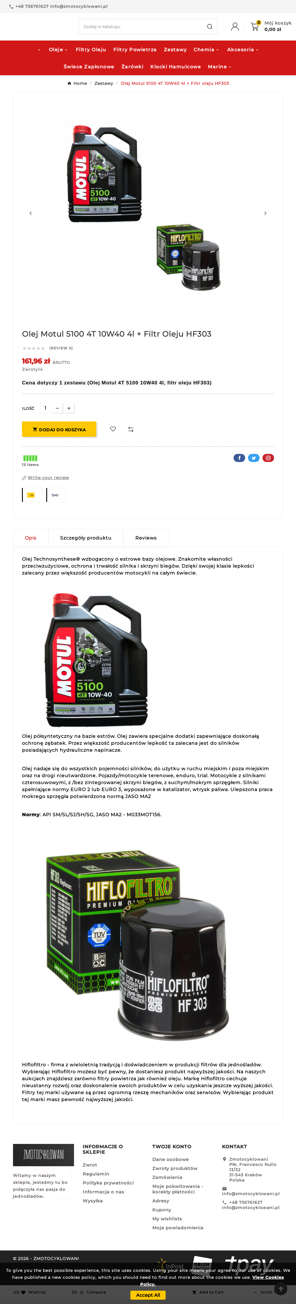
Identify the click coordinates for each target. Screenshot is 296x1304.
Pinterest (268, 463)
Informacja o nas (103, 1197)
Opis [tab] (30, 543)
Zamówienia (167, 1182)
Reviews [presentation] (146, 543)
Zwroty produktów (174, 1173)
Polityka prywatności (108, 1188)
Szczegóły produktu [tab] (86, 543)
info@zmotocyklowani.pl (251, 1198)
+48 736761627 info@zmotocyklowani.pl (251, 1210)
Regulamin (96, 1179)
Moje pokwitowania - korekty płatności (178, 1194)
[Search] (141, 29)
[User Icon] (241, 29)
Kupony (161, 1214)
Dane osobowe (170, 1164)
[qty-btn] (69, 413)
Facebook (239, 463)
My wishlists (167, 1223)
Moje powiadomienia (178, 1232)
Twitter (254, 463)
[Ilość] (45, 413)
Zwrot (90, 1170)
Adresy (160, 1205)
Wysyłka (93, 1205)
